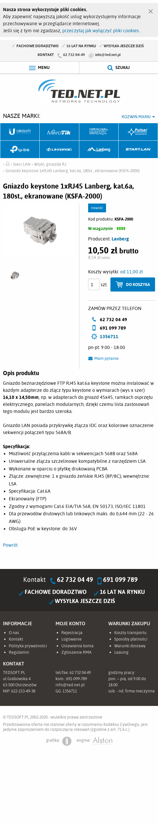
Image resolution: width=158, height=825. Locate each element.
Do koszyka (138, 284)
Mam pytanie (106, 358)
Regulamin (19, 652)
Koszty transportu (130, 632)
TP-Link (20, 149)
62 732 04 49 (75, 579)
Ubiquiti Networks (20, 132)
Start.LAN (138, 149)
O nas (14, 632)
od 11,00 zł (131, 272)
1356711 (109, 336)
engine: (94, 741)
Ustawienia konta (77, 645)
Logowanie (71, 639)
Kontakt (46, 54)
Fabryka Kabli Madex (99, 132)
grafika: (58, 741)
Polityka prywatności (28, 645)
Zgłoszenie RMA (76, 652)
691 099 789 (120, 579)
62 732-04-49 (74, 54)
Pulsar (138, 132)
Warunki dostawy (130, 645)
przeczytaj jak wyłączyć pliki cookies (100, 30)
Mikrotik (59, 132)
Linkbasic (59, 149)
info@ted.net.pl (108, 54)
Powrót (10, 545)
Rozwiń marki (136, 116)
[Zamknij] (150, 10)
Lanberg (99, 149)
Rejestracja (72, 632)
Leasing (121, 652)
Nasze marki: (21, 115)
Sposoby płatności (130, 639)
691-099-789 (76, 678)
